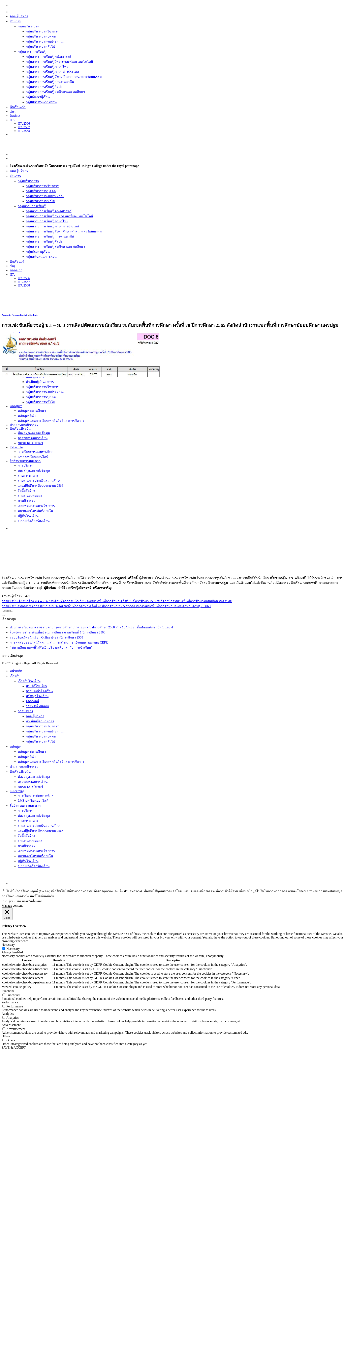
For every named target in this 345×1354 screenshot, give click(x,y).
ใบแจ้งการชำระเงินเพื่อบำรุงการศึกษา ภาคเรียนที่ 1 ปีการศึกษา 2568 (57, 632)
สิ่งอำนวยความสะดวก (25, 805)
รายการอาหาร (28, 820)
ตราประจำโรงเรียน (39, 691)
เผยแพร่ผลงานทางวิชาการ (36, 851)
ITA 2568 (24, 130)
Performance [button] (10, 1002)
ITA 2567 (24, 127)
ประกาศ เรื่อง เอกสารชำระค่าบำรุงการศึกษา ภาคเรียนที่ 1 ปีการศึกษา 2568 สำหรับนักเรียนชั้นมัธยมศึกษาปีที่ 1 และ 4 (91, 627)
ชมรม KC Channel (30, 786)
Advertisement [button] (11, 1025)
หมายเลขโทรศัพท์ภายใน (35, 856)
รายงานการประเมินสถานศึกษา (40, 825)
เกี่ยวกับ (15, 676)
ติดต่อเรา (16, 115)
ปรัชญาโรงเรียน (37, 696)
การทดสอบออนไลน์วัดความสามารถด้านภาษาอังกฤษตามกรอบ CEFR (59, 642)
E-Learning (17, 791)
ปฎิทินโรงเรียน (28, 861)
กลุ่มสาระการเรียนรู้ (32, 51)
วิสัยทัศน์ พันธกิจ (37, 706)
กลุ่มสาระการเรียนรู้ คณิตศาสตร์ (48, 56)
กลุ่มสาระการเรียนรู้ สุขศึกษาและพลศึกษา (55, 92)
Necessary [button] (8, 944)
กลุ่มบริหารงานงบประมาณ (45, 41)
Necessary (13, 948)
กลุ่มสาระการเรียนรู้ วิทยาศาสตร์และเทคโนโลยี (59, 61)
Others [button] (6, 1036)
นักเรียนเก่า (18, 107)
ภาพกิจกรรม (27, 846)
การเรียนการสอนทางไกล (35, 795)
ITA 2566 (24, 123)
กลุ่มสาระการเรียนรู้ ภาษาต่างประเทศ (52, 71)
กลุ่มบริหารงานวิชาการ (42, 31)
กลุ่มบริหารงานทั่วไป (40, 46)
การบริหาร (25, 711)
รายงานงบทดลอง (30, 841)
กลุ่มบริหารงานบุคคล (41, 36)
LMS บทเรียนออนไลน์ (33, 800)
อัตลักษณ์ (32, 701)
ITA (12, 120)
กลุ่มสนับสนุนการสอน (41, 102)
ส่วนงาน (15, 21)
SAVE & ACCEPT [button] (14, 1047)
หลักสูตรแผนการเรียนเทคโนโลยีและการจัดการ (51, 761)
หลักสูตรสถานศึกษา (32, 751)
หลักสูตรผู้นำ (27, 756)
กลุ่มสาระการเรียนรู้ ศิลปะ (44, 87)
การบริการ (25, 810)
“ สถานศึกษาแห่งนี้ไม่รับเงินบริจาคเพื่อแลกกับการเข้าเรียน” (51, 647)
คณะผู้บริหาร (19, 16)
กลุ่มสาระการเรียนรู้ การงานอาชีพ (50, 81)
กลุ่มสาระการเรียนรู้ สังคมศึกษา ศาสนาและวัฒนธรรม (64, 76)
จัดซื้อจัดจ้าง (26, 835)
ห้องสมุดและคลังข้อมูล (34, 776)
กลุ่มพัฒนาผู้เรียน (38, 97)
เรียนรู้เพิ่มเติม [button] (11, 901)
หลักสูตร (16, 746)
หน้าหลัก (16, 671)
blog (12, 111)
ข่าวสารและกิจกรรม (24, 766)
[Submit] (3, 615)
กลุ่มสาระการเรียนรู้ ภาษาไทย (47, 66)
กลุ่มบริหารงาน (28, 26)
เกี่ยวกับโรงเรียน (29, 681)
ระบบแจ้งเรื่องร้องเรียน (34, 866)
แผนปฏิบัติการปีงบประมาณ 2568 (40, 830)
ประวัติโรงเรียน (36, 686)
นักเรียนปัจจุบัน (20, 771)
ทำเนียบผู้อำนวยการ (40, 721)
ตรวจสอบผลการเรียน (33, 781)
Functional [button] (8, 991)
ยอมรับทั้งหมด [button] (32, 901)
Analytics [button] (8, 1013)
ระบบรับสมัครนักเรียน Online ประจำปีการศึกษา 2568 (46, 637)
